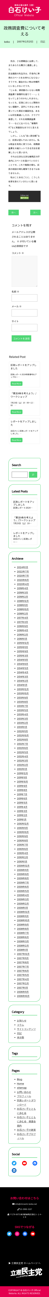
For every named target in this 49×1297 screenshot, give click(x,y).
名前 (15, 291)
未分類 (20, 1037)
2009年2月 (23, 906)
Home (20, 1082)
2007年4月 (23, 985)
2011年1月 (22, 820)
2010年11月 (22, 828)
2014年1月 (22, 681)
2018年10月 (23, 603)
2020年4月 (23, 577)
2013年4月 (22, 711)
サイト (15, 321)
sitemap (22, 1086)
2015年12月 (23, 637)
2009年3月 (23, 902)
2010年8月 (22, 841)
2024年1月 (22, 559)
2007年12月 (23, 959)
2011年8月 (22, 789)
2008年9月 (23, 928)
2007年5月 (23, 980)
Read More (16, 383)
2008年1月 (22, 954)
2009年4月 (23, 898)
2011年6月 (22, 798)
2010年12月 (23, 824)
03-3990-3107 (26, 1209)
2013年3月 (22, 716)
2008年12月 (23, 915)
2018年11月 (22, 598)
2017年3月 (22, 616)
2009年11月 (23, 872)
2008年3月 (23, 946)
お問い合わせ (24, 1090)
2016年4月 (22, 625)
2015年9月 (22, 646)
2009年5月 (23, 894)
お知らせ (21, 1019)
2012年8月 (22, 737)
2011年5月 (22, 802)
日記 (42, 41)
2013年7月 (22, 703)
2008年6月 (23, 941)
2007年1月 (22, 993)
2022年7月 (23, 564)
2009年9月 (23, 876)
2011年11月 (22, 776)
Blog (19, 1078)
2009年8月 (23, 880)
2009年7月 (23, 885)
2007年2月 (23, 989)
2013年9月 (22, 694)
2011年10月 (22, 781)
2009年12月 (23, 867)
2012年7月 (22, 742)
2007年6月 (23, 976)
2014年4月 (22, 668)
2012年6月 (22, 746)
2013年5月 (22, 707)
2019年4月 (22, 581)
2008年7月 (23, 937)
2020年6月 (23, 572)
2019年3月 (22, 585)
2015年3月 (22, 650)
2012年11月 (22, 729)
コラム (20, 1024)
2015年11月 (22, 642)
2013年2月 (22, 720)
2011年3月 (22, 811)
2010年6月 (22, 850)
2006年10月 (23, 1002)
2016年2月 (22, 629)
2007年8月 (23, 967)
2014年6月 (22, 659)
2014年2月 (22, 677)
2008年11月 (23, 919)
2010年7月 (22, 846)
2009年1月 (22, 911)
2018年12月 (23, 594)
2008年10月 (23, 924)
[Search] (33, 474)
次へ (35, 212)
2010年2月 (22, 859)
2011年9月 (22, 785)
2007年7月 (23, 971)
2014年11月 (22, 655)
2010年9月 (22, 837)
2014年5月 (22, 664)
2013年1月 (22, 724)
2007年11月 (23, 963)
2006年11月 (23, 998)
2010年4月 (22, 854)
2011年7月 (22, 794)
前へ (13, 212)
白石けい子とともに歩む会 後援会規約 (26, 1121)
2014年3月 (22, 672)
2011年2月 (22, 815)
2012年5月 (22, 750)
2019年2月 (22, 590)
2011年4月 (22, 807)
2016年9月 (22, 620)
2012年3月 (22, 759)
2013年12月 (23, 685)
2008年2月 (23, 950)
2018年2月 (22, 607)
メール (16, 306)
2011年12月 (22, 772)
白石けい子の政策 (26, 1130)
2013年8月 (22, 698)
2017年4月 (22, 612)
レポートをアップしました (23, 423)
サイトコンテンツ (26, 1028)
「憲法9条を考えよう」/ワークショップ (23, 395)
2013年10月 (23, 690)
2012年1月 (22, 768)
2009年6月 (23, 889)
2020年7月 (23, 568)
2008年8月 (23, 932)
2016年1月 (22, 633)
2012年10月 (23, 733)
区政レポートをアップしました (23, 366)
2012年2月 (22, 763)
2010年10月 (23, 833)
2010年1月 (22, 863)
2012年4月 (22, 755)
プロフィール (24, 1095)
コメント (17, 251)
